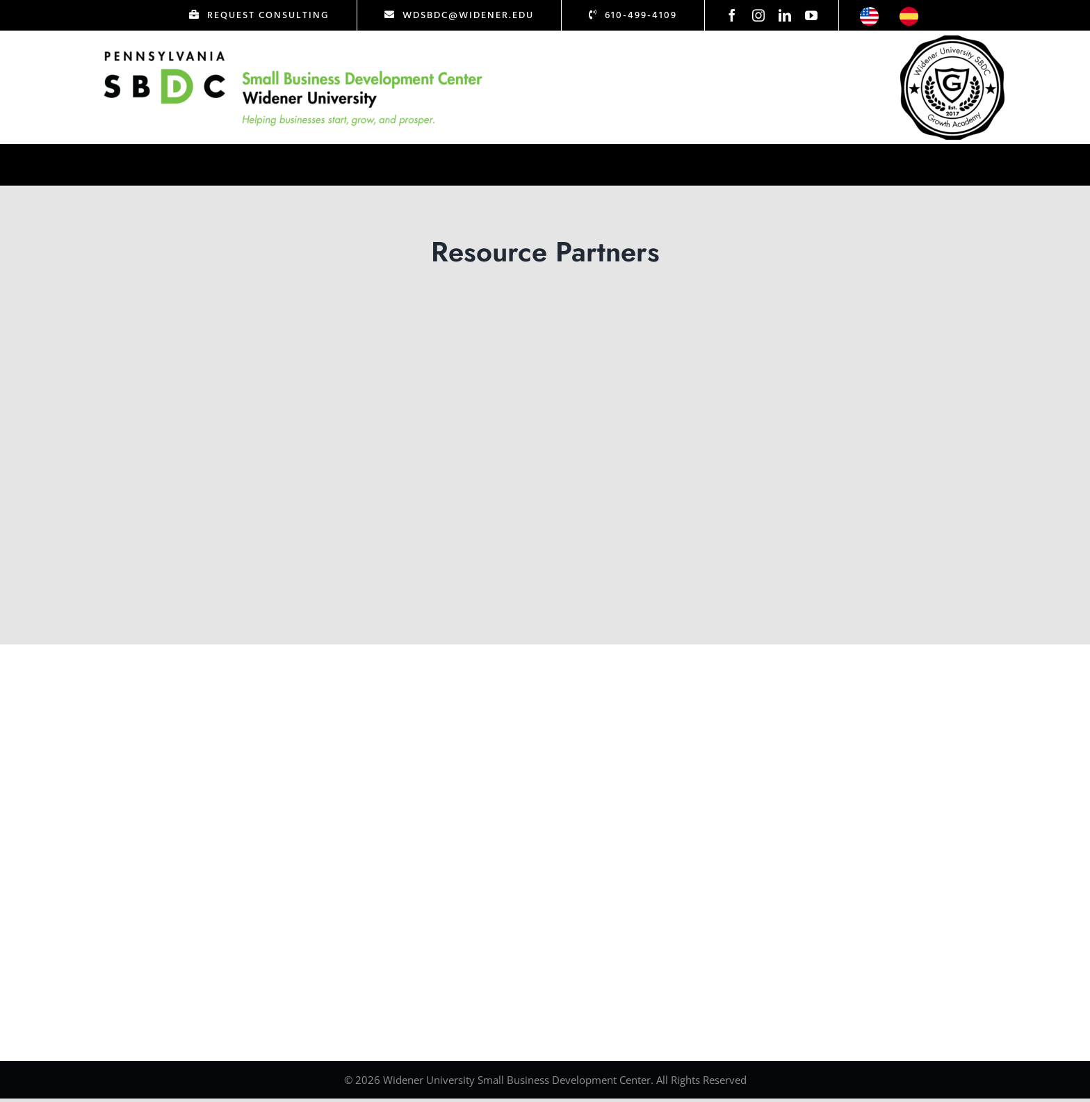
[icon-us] (869, 13)
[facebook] (732, 15)
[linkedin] (785, 15)
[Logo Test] (293, 50)
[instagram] (758, 15)
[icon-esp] (909, 13)
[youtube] (811, 15)
